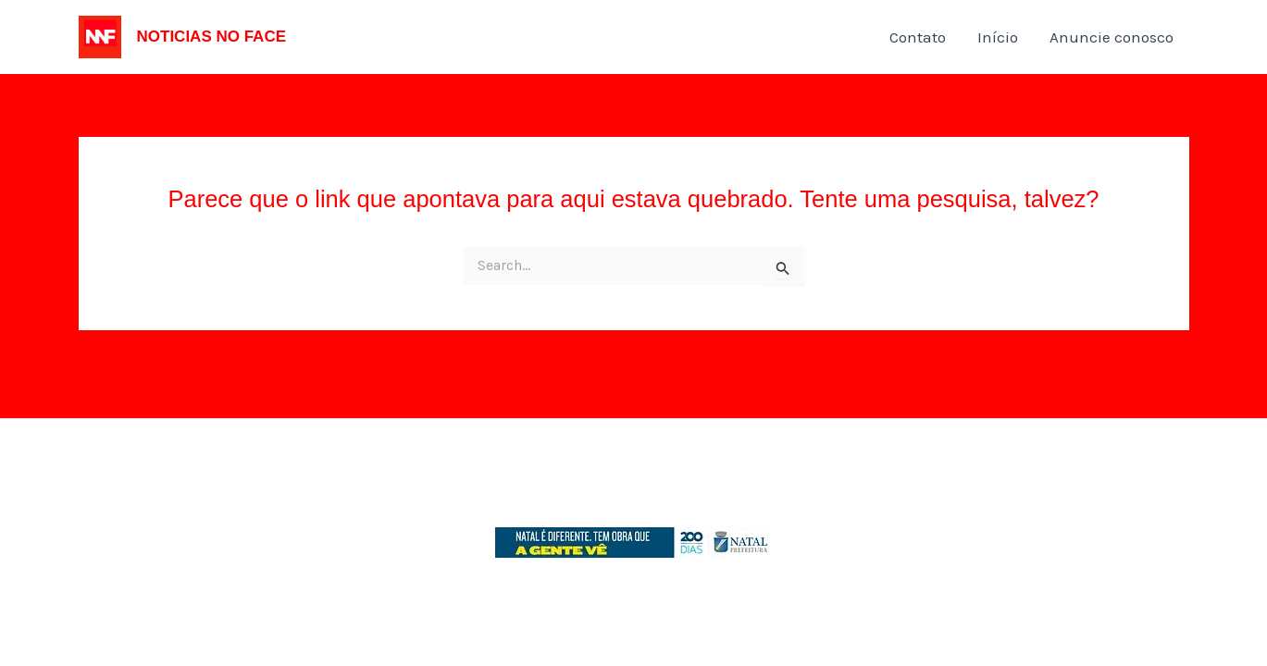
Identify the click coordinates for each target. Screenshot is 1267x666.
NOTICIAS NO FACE (212, 36)
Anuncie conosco (1112, 37)
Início (997, 37)
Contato (917, 37)
